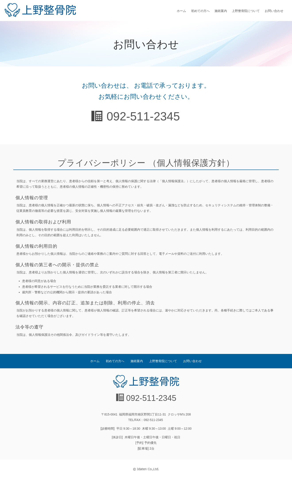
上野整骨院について (246, 11)
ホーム (181, 11)
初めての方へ (200, 11)
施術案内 (221, 11)
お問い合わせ (274, 11)
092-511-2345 (143, 116)
